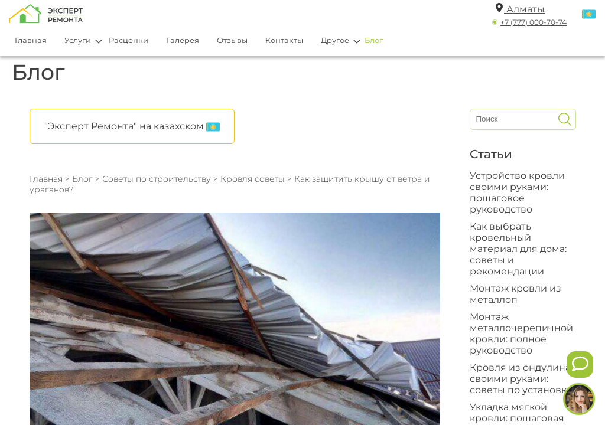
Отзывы (232, 40)
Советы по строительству (156, 179)
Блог (374, 40)
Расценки (128, 40)
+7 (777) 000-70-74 (533, 22)
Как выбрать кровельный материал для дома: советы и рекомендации (518, 249)
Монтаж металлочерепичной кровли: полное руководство (521, 333)
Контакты (284, 40)
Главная (31, 40)
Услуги (77, 40)
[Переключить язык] (588, 15)
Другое (335, 40)
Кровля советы (253, 179)
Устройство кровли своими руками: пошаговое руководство (517, 192)
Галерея (182, 40)
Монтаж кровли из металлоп (515, 294)
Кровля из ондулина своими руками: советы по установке (521, 378)
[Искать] (564, 119)
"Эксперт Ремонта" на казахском (132, 126)
